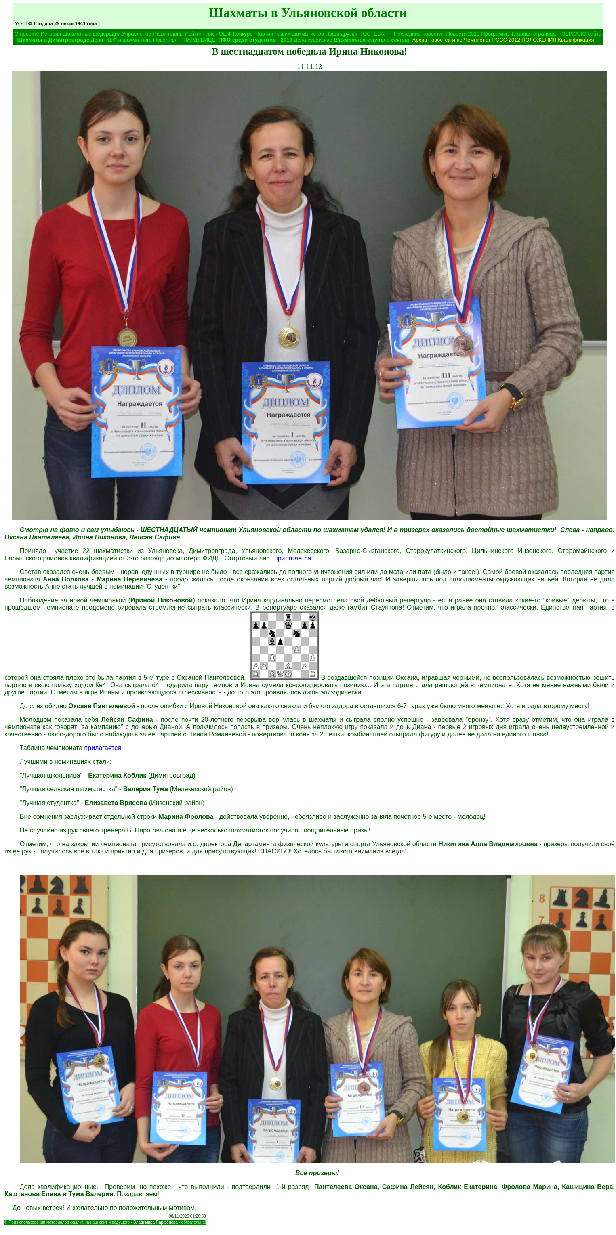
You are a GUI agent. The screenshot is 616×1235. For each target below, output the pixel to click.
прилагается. (103, 747)
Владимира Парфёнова (155, 1222)
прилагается (292, 558)
